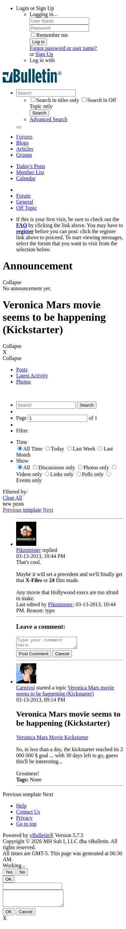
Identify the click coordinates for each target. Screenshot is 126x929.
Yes (9, 874)
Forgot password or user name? (63, 48)
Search (39, 112)
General (24, 202)
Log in (38, 41)
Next (48, 510)
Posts (22, 369)
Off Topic (26, 208)
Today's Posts (30, 166)
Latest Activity (32, 375)
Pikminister (28, 550)
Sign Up (44, 54)
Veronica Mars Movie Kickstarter (52, 739)
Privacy (24, 820)
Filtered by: (15, 492)
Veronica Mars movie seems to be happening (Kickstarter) (65, 693)
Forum (23, 196)
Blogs (22, 143)
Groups (24, 155)
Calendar (26, 178)
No (22, 874)
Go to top (26, 826)
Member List (30, 172)
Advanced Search (48, 119)
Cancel (62, 655)
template (32, 510)
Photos (23, 381)
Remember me (49, 35)
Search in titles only (55, 100)
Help (21, 808)
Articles (24, 149)
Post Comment (33, 655)
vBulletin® (42, 837)
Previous (12, 510)
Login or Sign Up (35, 8)
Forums (24, 137)
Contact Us (28, 814)
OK (8, 881)
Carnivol (25, 689)
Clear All (12, 498)
